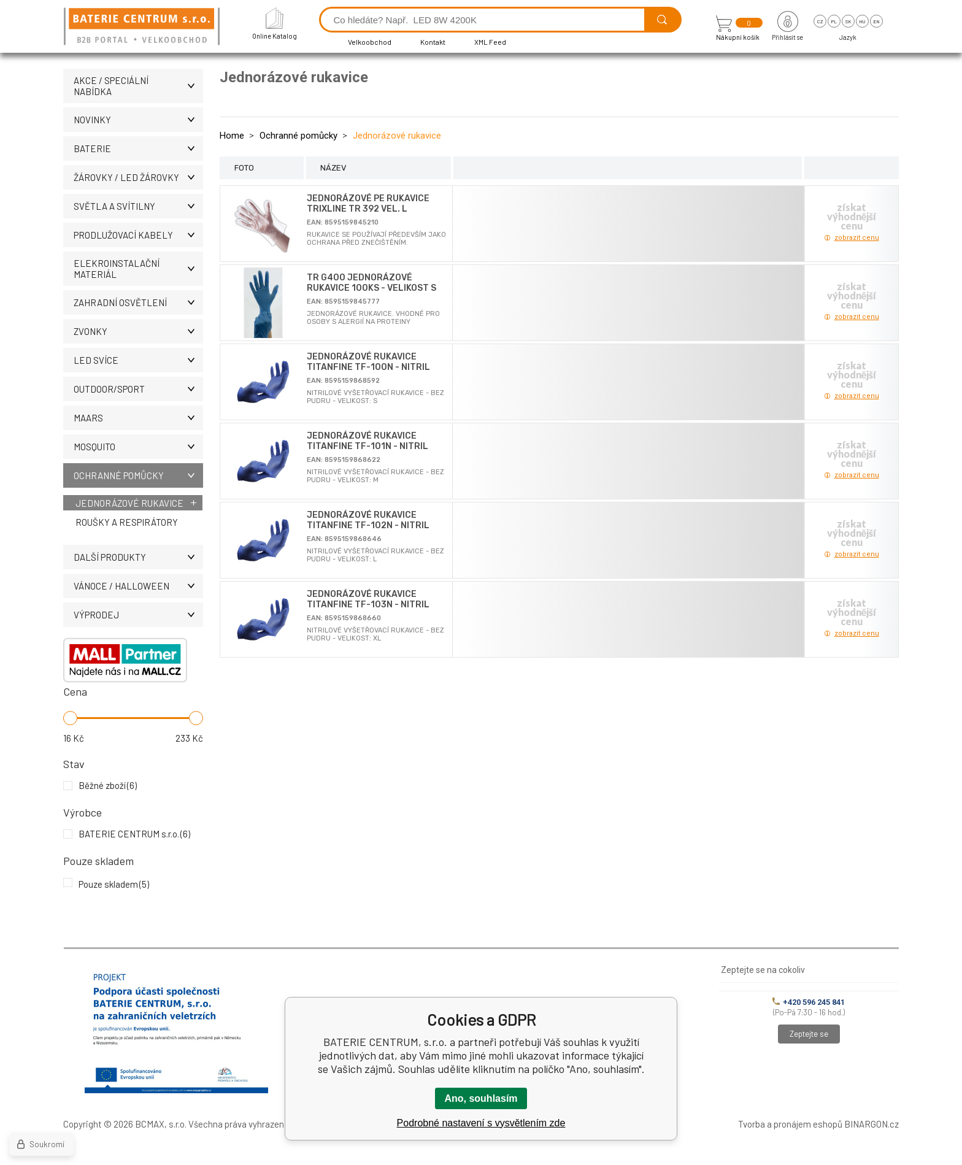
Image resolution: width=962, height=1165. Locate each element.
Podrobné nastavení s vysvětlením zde (481, 1123)
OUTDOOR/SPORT (138, 389)
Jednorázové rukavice (129, 503)
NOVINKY (138, 119)
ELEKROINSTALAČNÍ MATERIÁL (138, 269)
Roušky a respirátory (126, 522)
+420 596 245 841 (808, 1002)
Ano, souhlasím (480, 1098)
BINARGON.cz (871, 1123)
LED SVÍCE (138, 360)
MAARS (138, 418)
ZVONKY (138, 331)
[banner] (143, 27)
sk (848, 21)
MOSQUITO (138, 446)
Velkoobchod (369, 41)
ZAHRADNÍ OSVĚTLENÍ (138, 302)
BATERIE (138, 148)
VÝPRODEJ (138, 614)
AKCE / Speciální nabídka (138, 86)
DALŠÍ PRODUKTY (138, 557)
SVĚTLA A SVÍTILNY (138, 206)
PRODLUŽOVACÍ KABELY (138, 235)
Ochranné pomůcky (138, 475)
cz (820, 21)
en (876, 21)
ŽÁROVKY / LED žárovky (138, 177)
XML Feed (490, 41)
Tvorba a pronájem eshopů (790, 1123)
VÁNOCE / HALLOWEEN (138, 586)
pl (834, 21)
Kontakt (432, 41)
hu (862, 21)
